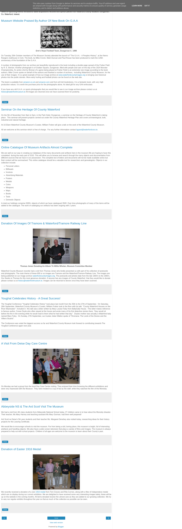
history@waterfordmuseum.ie (13, 92)
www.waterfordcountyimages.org (71, 75)
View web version (56, 522)
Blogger (61, 527)
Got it (147, 6)
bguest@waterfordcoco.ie (86, 130)
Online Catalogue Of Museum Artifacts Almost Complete (36, 147)
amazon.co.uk (29, 82)
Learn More (137, 6)
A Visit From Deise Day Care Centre (24, 343)
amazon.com (44, 82)
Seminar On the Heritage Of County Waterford (30, 109)
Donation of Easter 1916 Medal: (21, 449)
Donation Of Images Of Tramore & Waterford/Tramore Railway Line (44, 223)
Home (56, 518)
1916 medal (40, 492)
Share (5, 102)
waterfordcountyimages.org (44, 276)
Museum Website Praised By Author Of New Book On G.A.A (39, 20)
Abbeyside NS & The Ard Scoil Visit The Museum (32, 406)
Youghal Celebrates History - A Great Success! (30, 298)
